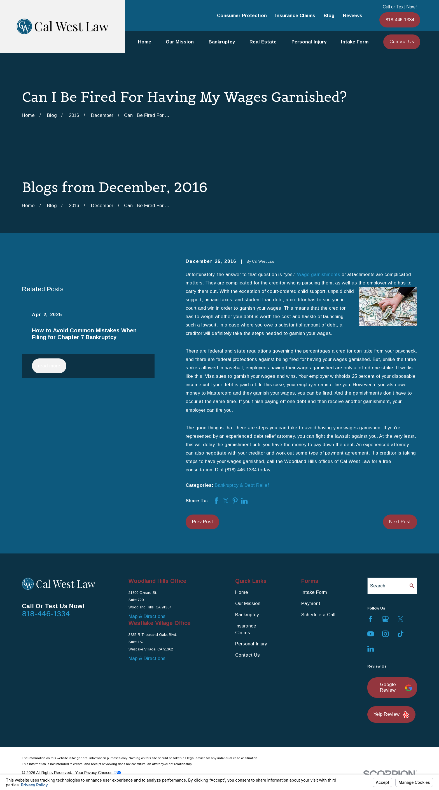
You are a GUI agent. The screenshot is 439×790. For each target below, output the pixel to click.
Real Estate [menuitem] (263, 42)
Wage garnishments (318, 274)
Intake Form (314, 592)
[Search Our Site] (412, 585)
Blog (329, 15)
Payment (310, 603)
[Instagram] (385, 634)
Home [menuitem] (144, 42)
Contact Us (401, 41)
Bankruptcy (247, 614)
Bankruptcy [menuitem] (222, 42)
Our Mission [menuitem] (180, 42)
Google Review (395, 687)
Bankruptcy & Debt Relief (242, 485)
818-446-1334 (400, 19)
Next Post (400, 521)
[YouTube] (370, 634)
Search (377, 586)
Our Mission (247, 603)
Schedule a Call (318, 614)
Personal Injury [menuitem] (308, 42)
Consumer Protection (242, 15)
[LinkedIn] (370, 648)
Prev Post (202, 521)
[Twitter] (400, 619)
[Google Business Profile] (385, 619)
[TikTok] (400, 634)
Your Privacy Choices (98, 772)
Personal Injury (251, 644)
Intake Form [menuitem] (354, 42)
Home (241, 592)
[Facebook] (370, 619)
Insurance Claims (295, 15)
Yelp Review (391, 714)
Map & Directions (147, 616)
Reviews (352, 15)
